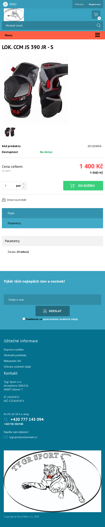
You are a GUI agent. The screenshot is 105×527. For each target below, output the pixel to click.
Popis (11, 213)
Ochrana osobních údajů (17, 366)
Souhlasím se (50, 319)
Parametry (14, 223)
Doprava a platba (14, 349)
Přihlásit (79, 4)
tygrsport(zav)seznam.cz (23, 437)
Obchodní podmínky (15, 355)
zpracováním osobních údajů (60, 319)
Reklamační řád (12, 361)
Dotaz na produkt (16, 199)
